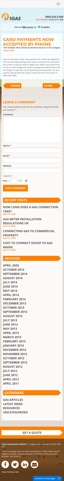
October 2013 (13, 308)
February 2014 (14, 299)
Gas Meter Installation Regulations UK (22, 221)
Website (7, 166)
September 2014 (15, 274)
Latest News (9, 50)
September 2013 (15, 312)
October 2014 (13, 270)
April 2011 (11, 383)
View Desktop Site (10, 471)
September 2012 (15, 362)
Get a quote (32, 433)
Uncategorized (15, 412)
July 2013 (10, 320)
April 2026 (11, 265)
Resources (11, 408)
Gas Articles (13, 400)
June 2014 (10, 286)
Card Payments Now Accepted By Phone (28, 42)
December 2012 (14, 350)
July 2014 (10, 282)
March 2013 (12, 337)
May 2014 (10, 291)
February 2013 (14, 341)
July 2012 (10, 371)
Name (7, 145)
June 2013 (10, 324)
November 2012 (15, 354)
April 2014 (11, 295)
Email (6, 155)
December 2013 (14, 303)
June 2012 (10, 375)
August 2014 (12, 278)
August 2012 (12, 367)
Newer (15, 85)
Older (48, 85)
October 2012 (13, 358)
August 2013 (12, 316)
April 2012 (11, 379)
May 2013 (10, 329)
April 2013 (11, 333)
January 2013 (13, 345)
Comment (8, 114)
